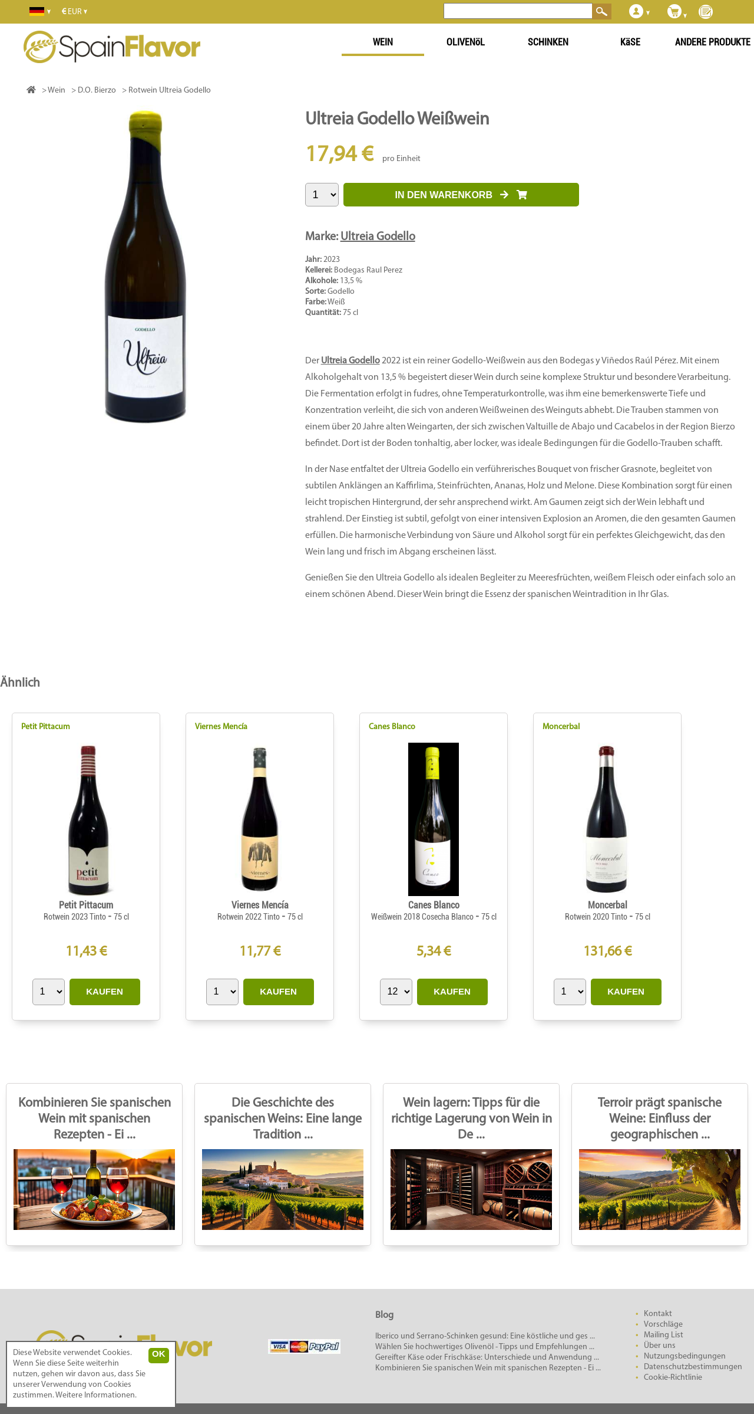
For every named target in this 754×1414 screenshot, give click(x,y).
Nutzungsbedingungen (685, 1356)
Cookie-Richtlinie (673, 1377)
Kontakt (658, 1314)
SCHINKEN (548, 42)
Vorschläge (663, 1324)
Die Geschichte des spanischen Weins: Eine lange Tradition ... (283, 1119)
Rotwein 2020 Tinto (597, 916)
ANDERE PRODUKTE (712, 42)
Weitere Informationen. (96, 1395)
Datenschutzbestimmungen (693, 1367)
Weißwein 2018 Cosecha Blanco (423, 916)
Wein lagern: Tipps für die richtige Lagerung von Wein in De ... (471, 1119)
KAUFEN (104, 991)
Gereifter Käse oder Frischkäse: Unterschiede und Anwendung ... (487, 1357)
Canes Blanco (392, 727)
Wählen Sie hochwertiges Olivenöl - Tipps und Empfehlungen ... (484, 1347)
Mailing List (663, 1335)
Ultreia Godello (377, 237)
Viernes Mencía (221, 727)
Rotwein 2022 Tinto (249, 916)
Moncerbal (561, 727)
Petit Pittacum (45, 727)
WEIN (383, 42)
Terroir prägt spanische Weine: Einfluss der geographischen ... (660, 1119)
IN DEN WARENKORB (461, 195)
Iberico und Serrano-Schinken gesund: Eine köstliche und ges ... (485, 1336)
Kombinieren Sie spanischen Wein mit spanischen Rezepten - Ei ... (94, 1119)
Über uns (660, 1345)
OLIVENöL (466, 42)
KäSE (630, 42)
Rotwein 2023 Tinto (76, 916)
